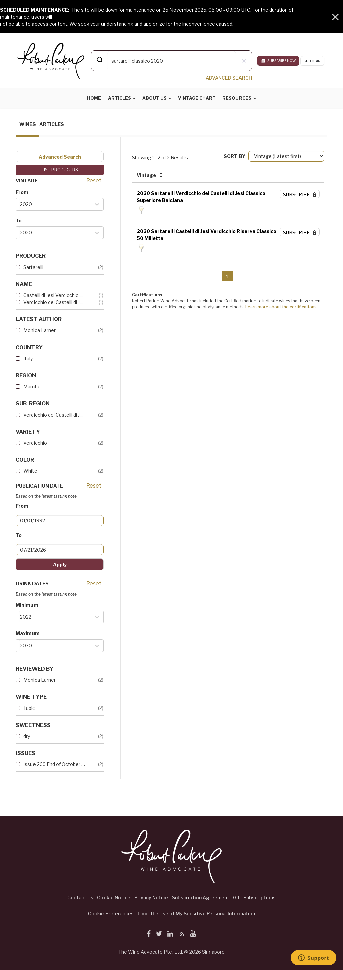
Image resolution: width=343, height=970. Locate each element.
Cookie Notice (113, 897)
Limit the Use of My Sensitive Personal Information (196, 913)
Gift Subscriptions (254, 897)
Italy (28, 358)
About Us (154, 98)
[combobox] (171, 60)
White (30, 471)
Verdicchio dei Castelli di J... (53, 302)
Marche (32, 386)
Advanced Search (60, 157)
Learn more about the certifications (281, 306)
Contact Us (80, 897)
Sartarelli (33, 267)
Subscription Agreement (200, 897)
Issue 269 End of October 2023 (54, 764)
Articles (119, 98)
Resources (236, 98)
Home (94, 98)
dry (26, 736)
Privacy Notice (151, 897)
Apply (60, 564)
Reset (93, 180)
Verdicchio (35, 443)
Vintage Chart (197, 98)
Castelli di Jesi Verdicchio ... (53, 295)
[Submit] (99, 59)
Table (29, 708)
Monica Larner (39, 330)
